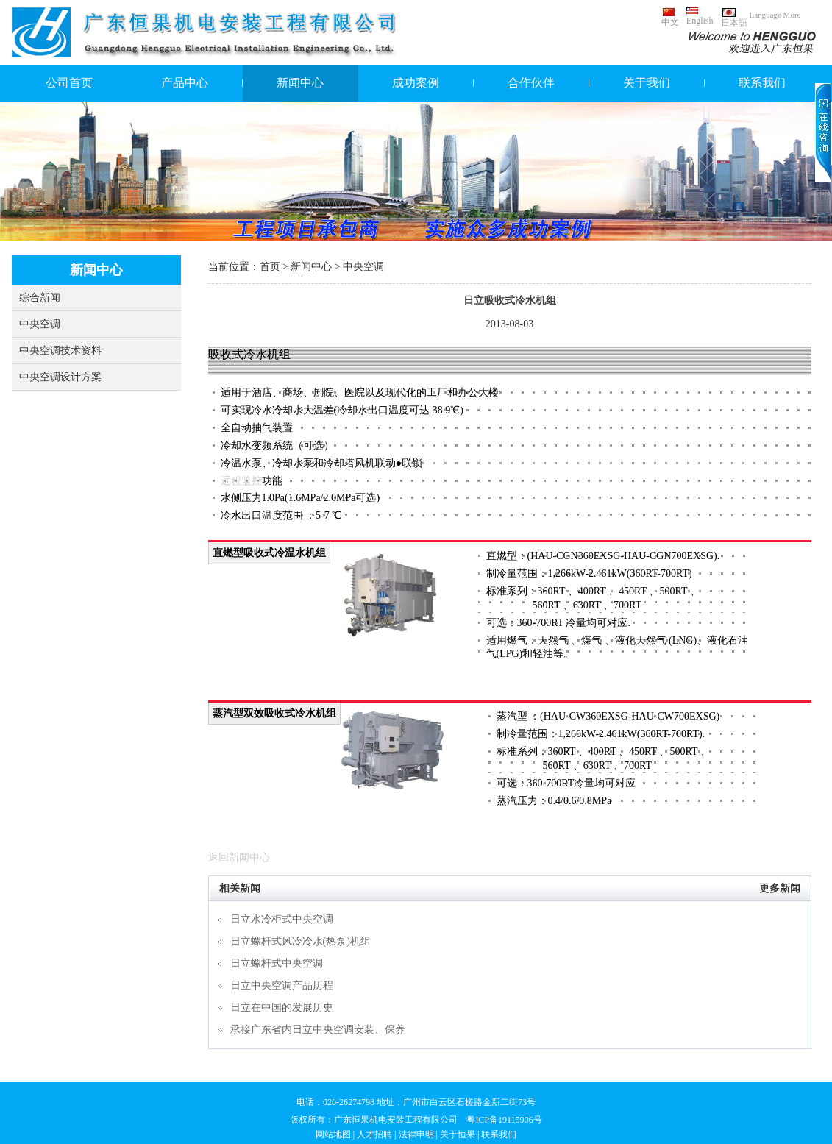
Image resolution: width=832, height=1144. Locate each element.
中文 (670, 17)
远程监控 (241, 480)
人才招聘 (374, 1134)
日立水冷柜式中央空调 (281, 919)
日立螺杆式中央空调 (276, 963)
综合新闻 (39, 297)
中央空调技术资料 (60, 350)
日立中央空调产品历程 (281, 985)
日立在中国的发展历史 (281, 1007)
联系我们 (762, 83)
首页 (270, 266)
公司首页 (69, 83)
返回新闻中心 (239, 857)
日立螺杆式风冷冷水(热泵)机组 (300, 941)
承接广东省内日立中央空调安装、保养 (317, 1029)
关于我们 (646, 83)
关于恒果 (457, 1134)
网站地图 (333, 1134)
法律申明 (416, 1134)
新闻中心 (300, 83)
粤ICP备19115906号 (503, 1120)
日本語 (734, 17)
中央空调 (39, 324)
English (700, 16)
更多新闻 (779, 888)
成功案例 (415, 83)
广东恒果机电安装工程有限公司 (396, 1120)
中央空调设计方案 (60, 377)
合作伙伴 (531, 83)
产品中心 (184, 83)
